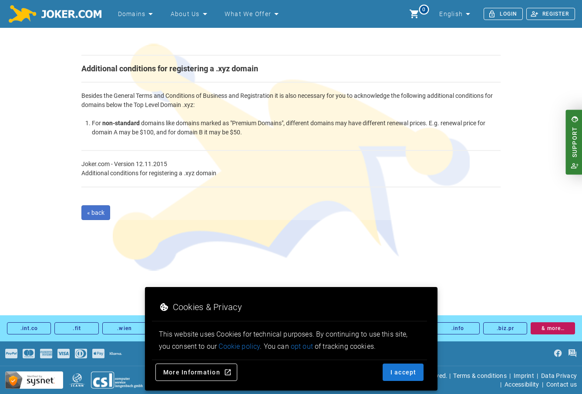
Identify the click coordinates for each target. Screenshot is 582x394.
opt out (302, 346)
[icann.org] (77, 380)
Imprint (524, 375)
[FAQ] (572, 353)
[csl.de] (117, 380)
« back (95, 212)
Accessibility (522, 384)
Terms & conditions (480, 375)
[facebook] (557, 353)
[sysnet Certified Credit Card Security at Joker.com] (34, 380)
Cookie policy (239, 346)
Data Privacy (559, 375)
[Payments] (11, 353)
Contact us (561, 384)
